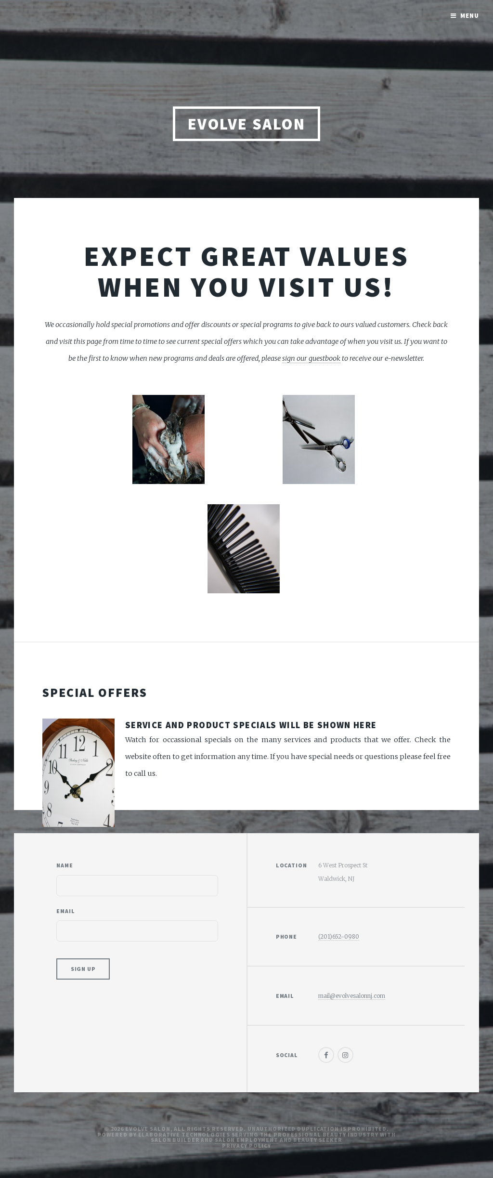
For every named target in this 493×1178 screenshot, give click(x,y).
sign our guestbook (311, 358)
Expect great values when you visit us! (247, 271)
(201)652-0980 (338, 936)
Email (65, 911)
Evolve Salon (247, 124)
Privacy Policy (246, 1145)
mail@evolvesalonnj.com (351, 995)
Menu (469, 16)
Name (64, 865)
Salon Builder (175, 1139)
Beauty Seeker (317, 1139)
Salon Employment (246, 1139)
